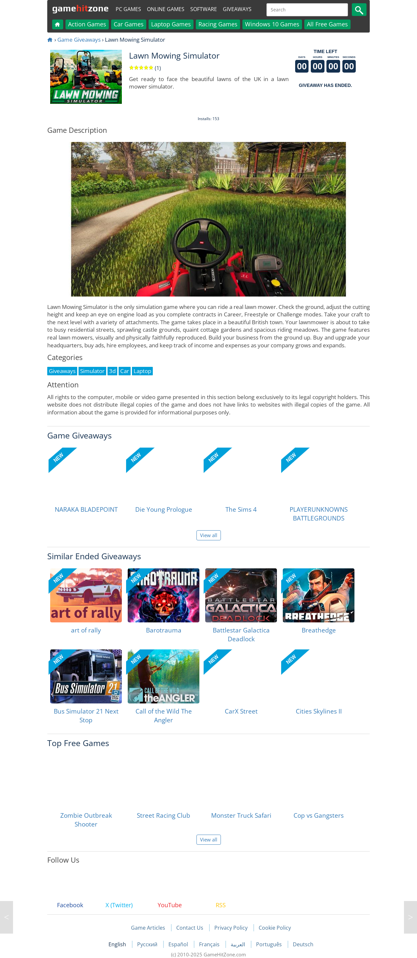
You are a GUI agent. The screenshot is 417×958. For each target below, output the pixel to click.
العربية (238, 944)
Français (210, 944)
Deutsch (303, 944)
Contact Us (189, 927)
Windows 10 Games (272, 24)
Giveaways (237, 9)
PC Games (128, 9)
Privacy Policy (231, 927)
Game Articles (148, 927)
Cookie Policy (275, 927)
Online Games (165, 9)
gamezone (80, 8)
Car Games (129, 24)
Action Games (87, 24)
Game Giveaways (79, 39)
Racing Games (217, 24)
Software (203, 9)
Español (178, 944)
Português (269, 944)
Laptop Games (171, 24)
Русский (148, 944)
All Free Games (327, 24)
